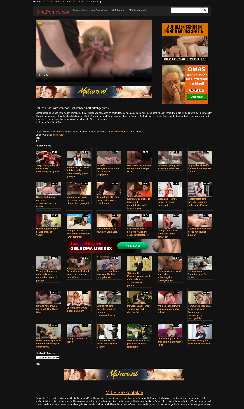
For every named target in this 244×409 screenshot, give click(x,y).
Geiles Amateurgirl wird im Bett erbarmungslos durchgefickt (48, 343)
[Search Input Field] (186, 10)
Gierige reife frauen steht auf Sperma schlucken (168, 233)
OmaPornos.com (53, 12)
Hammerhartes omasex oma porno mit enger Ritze (139, 168)
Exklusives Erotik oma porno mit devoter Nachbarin (138, 343)
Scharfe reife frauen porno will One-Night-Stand (47, 309)
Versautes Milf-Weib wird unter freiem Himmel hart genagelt (78, 200)
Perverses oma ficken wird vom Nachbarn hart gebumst (108, 274)
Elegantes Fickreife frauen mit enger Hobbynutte (168, 202)
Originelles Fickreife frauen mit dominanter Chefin (199, 168)
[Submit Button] (205, 10)
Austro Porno (92, 1)
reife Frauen (58, 135)
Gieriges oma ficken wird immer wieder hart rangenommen (78, 233)
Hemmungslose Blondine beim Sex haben (197, 274)
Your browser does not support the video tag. (94, 51)
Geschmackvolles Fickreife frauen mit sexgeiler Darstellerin (138, 231)
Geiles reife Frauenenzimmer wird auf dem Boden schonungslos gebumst (138, 279)
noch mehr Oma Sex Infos (48, 122)
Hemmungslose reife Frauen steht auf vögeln (47, 231)
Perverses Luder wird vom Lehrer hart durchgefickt (138, 309)
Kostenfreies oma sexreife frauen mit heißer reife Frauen (198, 202)
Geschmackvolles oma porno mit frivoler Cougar (199, 231)
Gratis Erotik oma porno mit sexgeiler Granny (107, 343)
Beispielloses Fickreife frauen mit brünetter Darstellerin (78, 274)
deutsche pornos (75, 1)
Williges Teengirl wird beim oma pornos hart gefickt (169, 309)
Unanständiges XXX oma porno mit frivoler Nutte (169, 341)
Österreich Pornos (55, 1)
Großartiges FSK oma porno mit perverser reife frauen (108, 200)
